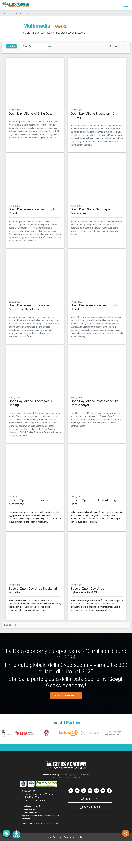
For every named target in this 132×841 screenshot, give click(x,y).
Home (5, 13)
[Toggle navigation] (126, 5)
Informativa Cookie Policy (32, 812)
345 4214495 (90, 807)
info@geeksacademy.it (31, 806)
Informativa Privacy (29, 809)
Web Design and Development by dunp (66, 837)
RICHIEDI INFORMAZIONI (66, 695)
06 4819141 (90, 798)
